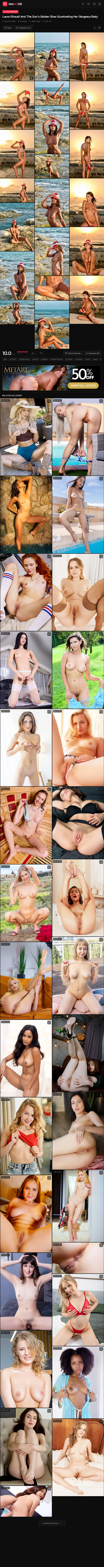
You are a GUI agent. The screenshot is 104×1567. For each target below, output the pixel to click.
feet (5, 359)
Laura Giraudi (10, 12)
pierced (35, 359)
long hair (13, 359)
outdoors (44, 359)
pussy (88, 359)
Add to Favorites (73, 353)
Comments (24, 27)
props (95, 359)
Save (7, 28)
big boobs (78, 359)
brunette (69, 359)
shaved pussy (24, 359)
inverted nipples (56, 359)
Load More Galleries (50, 1523)
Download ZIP (93, 353)
